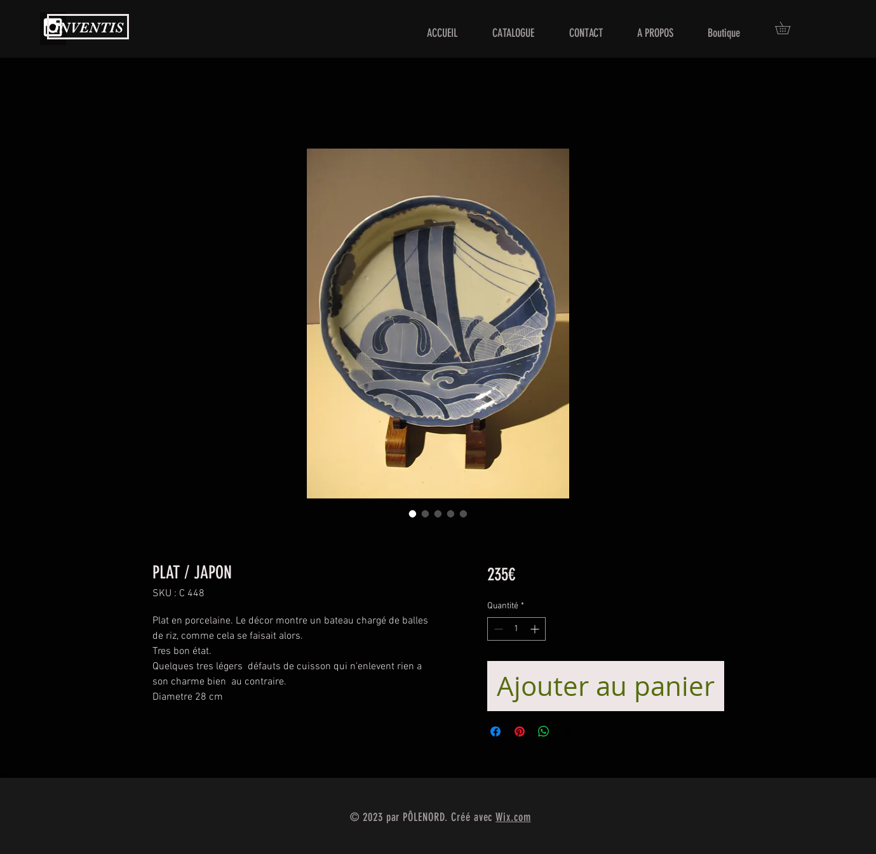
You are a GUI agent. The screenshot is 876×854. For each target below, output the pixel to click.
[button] (788, 28)
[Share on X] (568, 731)
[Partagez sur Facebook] (495, 731)
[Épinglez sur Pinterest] (519, 731)
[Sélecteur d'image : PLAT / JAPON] (413, 513)
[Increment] (536, 629)
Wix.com (512, 817)
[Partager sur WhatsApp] (543, 731)
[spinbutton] (516, 629)
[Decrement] (497, 629)
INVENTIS (88, 27)
